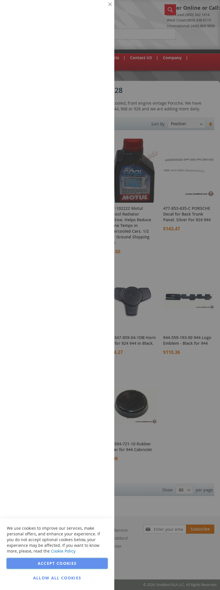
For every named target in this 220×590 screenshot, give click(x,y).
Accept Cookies (57, 563)
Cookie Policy (63, 551)
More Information (91, 44)
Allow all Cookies (57, 578)
